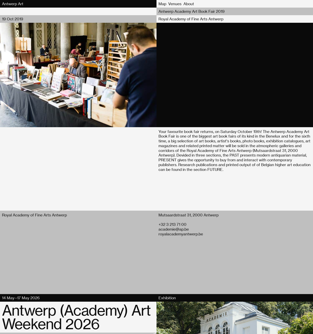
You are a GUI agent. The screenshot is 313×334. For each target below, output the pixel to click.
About (188, 3)
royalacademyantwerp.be (180, 234)
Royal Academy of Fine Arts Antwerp (190, 19)
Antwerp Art (12, 3)
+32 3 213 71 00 (172, 224)
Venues (174, 3)
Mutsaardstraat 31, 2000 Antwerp (188, 215)
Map (162, 3)
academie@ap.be (173, 229)
